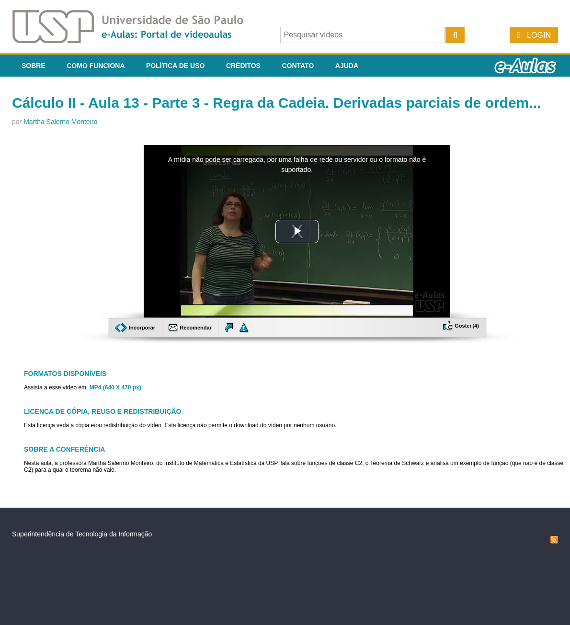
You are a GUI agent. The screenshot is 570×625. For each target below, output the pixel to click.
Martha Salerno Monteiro (60, 121)
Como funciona (96, 65)
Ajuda (346, 65)
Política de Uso (175, 65)
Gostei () (461, 326)
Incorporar (136, 327)
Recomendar (191, 327)
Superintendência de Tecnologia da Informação (82, 534)
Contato (298, 65)
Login (539, 35)
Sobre (34, 65)
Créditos (243, 65)
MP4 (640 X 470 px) (115, 387)
